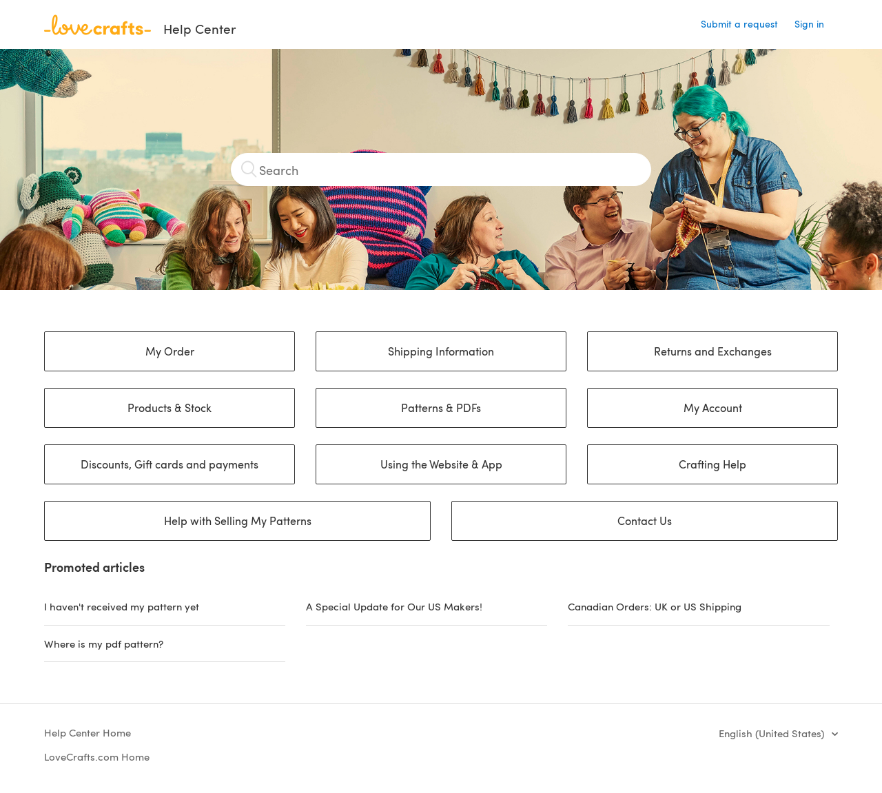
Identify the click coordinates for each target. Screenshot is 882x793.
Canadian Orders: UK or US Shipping (654, 606)
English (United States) (773, 733)
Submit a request (739, 23)
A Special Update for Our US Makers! (394, 606)
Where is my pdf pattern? (103, 643)
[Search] (441, 169)
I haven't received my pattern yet (121, 606)
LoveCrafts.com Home (97, 756)
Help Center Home (87, 732)
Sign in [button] (809, 23)
